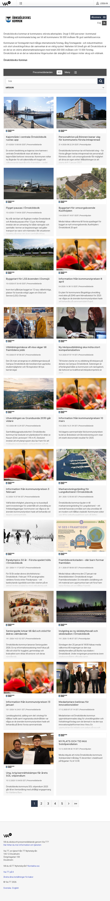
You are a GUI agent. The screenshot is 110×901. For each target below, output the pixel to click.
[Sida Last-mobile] (75, 803)
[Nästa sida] (68, 803)
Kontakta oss (34, 866)
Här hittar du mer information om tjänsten (22, 845)
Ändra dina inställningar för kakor (18, 877)
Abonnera (99, 17)
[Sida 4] (55, 803)
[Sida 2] (41, 803)
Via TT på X (8, 872)
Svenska (7, 888)
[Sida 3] (48, 803)
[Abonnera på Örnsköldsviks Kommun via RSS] (104, 23)
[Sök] (52, 81)
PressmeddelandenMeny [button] (55, 72)
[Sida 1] (34, 803)
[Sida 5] (61, 803)
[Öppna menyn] (21, 3)
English (15, 888)
